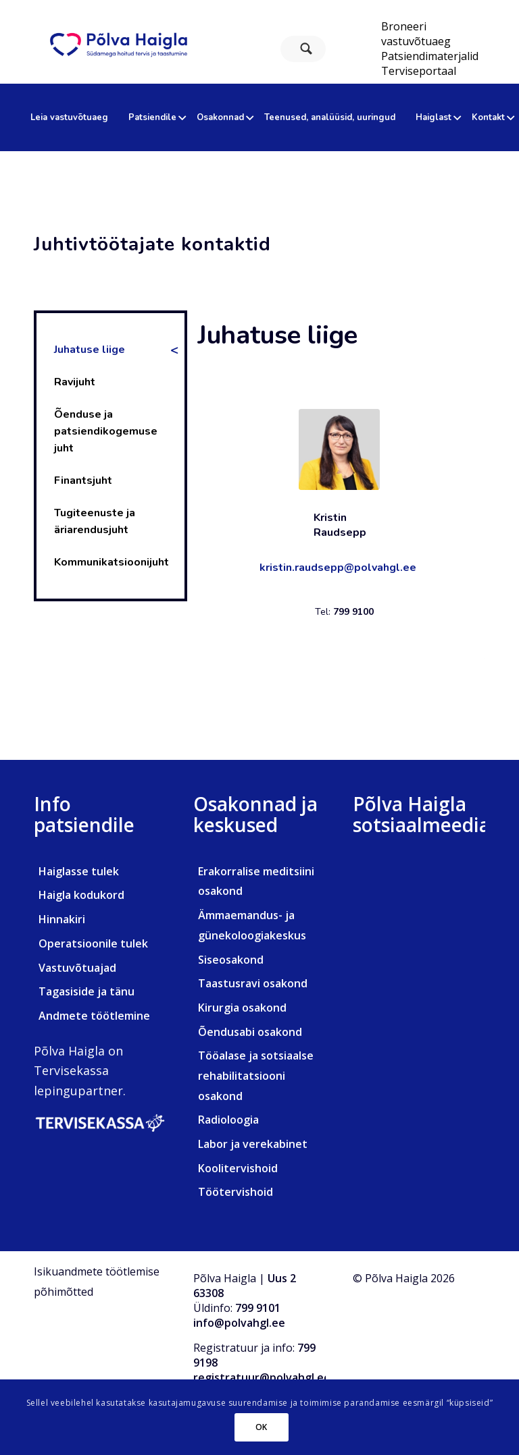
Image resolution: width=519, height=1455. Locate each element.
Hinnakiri (62, 919)
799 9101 (257, 1307)
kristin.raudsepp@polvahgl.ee (338, 567)
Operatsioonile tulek (93, 943)
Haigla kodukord (81, 894)
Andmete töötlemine (94, 1015)
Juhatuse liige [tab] (89, 349)
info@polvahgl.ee (239, 1322)
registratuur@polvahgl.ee (261, 1377)
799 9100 (353, 611)
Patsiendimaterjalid (429, 56)
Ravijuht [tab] (74, 382)
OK (261, 1427)
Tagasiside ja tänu (86, 991)
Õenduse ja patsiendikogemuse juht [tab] (105, 431)
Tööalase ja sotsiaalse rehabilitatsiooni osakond (256, 1075)
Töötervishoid (235, 1191)
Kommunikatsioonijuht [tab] (111, 562)
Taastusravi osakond (252, 983)
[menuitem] (429, 34)
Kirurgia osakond (242, 1007)
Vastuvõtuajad (77, 967)
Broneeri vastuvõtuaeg (416, 34)
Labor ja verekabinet (252, 1143)
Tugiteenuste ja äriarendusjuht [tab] (94, 521)
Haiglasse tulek (79, 871)
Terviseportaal (418, 70)
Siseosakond (231, 959)
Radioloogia (228, 1119)
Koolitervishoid (238, 1168)
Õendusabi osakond (250, 1031)
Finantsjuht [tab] (83, 480)
